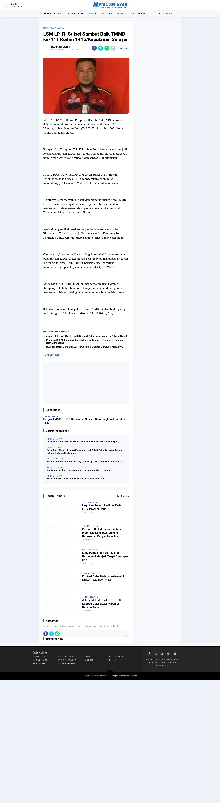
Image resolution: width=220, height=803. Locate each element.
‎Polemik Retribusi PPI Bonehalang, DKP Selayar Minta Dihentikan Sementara (85, 461)
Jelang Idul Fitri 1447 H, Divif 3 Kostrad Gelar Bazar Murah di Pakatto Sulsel (86, 336)
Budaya (87, 657)
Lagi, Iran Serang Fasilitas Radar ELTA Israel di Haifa (102, 507)
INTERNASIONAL (91, 502)
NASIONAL (88, 660)
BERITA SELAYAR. (66, 657)
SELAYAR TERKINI (75, 13)
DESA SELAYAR (96, 13)
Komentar (122, 48)
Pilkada (112, 660)
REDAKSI (150, 659)
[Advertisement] (86, 383)
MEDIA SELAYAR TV (162, 13)
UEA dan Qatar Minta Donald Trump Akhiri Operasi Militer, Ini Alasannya (84, 347)
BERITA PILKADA (118, 13)
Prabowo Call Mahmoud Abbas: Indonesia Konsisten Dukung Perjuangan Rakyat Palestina (102, 532)
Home (46, 28)
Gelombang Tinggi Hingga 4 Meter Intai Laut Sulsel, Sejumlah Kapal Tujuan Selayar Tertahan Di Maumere (84, 451)
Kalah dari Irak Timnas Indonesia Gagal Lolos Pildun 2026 (75, 478)
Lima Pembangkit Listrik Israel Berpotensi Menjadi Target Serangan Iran (105, 556)
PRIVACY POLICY (168, 663)
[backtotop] (110, 672)
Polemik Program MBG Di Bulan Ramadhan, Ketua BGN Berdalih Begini (82, 441)
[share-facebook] (94, 48)
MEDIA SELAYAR (52, 13)
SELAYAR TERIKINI (66, 663)
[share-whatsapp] (106, 48)
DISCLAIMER (153, 663)
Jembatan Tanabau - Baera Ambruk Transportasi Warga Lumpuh (79, 470)
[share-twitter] (100, 48)
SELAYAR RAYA (139, 13)
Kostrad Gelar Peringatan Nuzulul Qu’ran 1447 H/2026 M (103, 578)
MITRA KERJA (162, 666)
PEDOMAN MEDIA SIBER (167, 659)
